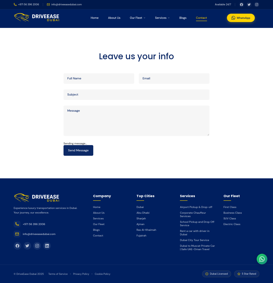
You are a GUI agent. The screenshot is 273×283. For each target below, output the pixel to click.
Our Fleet (138, 18)
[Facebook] (241, 4)
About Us (114, 18)
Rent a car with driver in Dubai (194, 232)
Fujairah (141, 235)
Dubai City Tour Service (194, 240)
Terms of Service (58, 274)
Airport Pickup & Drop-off (196, 207)
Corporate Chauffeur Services (193, 214)
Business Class (233, 212)
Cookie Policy (102, 274)
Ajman (140, 224)
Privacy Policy (81, 274)
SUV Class (230, 218)
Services (162, 18)
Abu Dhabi (142, 212)
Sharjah (141, 218)
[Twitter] (249, 4)
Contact (201, 18)
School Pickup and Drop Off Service (197, 223)
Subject (72, 95)
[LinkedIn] (47, 246)
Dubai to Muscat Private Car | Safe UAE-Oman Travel (197, 247)
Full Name (74, 79)
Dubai (140, 207)
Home (95, 18)
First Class (230, 207)
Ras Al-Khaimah (146, 230)
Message (73, 111)
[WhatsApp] (262, 259)
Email (146, 79)
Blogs (183, 18)
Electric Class (232, 224)
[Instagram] (256, 4)
